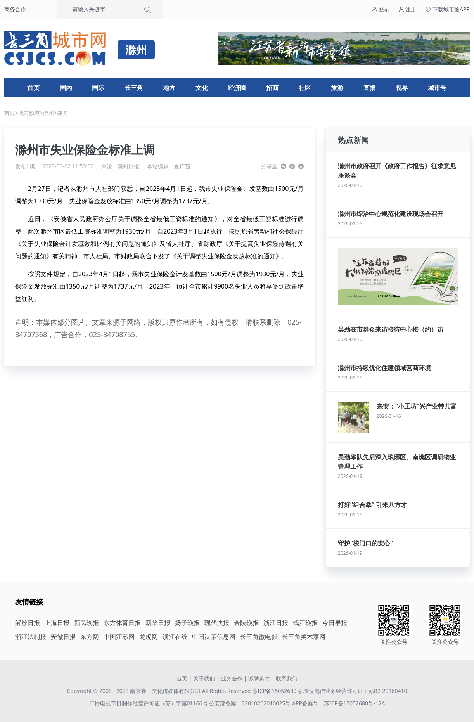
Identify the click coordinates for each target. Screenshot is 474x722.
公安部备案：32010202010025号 (250, 703)
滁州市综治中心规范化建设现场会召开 (390, 214)
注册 (408, 9)
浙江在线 (175, 636)
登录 (380, 9)
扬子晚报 (187, 622)
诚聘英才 (259, 678)
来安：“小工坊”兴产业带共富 (417, 406)
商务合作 (15, 9)
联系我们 (287, 678)
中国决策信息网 (213, 636)
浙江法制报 (30, 636)
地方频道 (29, 112)
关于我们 (204, 678)
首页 (33, 87)
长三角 (134, 87)
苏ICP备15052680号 (277, 690)
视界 (402, 87)
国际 (98, 87)
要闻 (62, 112)
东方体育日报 (122, 622)
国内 (66, 87)
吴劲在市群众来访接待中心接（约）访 (390, 329)
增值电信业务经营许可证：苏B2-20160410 (355, 690)
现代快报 (216, 622)
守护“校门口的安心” (365, 543)
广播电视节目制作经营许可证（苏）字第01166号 (149, 703)
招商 (272, 87)
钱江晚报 (305, 622)
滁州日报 (128, 166)
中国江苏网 (119, 636)
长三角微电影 (258, 636)
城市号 (437, 87)
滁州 (48, 112)
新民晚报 (86, 622)
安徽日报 (63, 636)
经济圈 (237, 87)
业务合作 (231, 678)
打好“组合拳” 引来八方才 (372, 504)
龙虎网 (148, 636)
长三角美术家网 (303, 636)
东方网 (89, 636)
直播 (369, 87)
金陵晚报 (246, 622)
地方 (169, 87)
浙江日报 (275, 622)
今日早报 (334, 622)
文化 (201, 87)
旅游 (337, 87)
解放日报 (27, 622)
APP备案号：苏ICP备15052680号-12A (338, 703)
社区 (305, 87)
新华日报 (157, 622)
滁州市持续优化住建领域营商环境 (384, 368)
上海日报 (57, 622)
